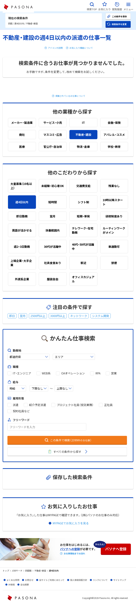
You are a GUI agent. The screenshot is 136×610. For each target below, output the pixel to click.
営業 (114, 373)
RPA (97, 373)
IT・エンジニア (22, 373)
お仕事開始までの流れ (74, 553)
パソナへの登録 (70, 549)
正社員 (108, 405)
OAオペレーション (73, 373)
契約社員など (21, 411)
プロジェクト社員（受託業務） (75, 405)
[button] (92, 5)
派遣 (15, 405)
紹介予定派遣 (37, 405)
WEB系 (46, 373)
